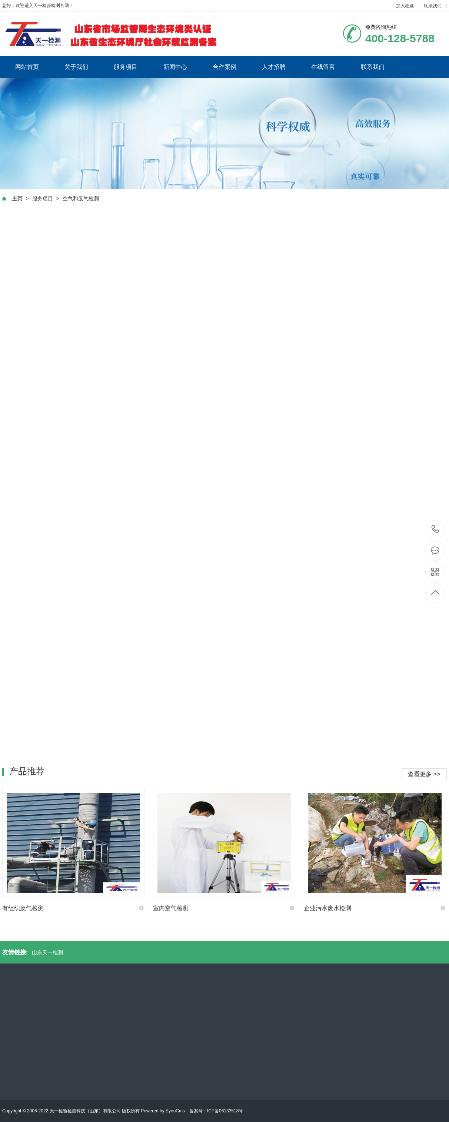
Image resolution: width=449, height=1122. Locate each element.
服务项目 (125, 67)
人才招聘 (274, 67)
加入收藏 (405, 6)
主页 (17, 198)
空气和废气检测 (81, 198)
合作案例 (224, 67)
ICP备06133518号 (225, 1110)
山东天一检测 (47, 952)
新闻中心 (175, 67)
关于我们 (76, 67)
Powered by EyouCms (162, 1110)
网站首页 (27, 67)
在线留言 (323, 67)
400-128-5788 (435, 530)
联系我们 (433, 6)
